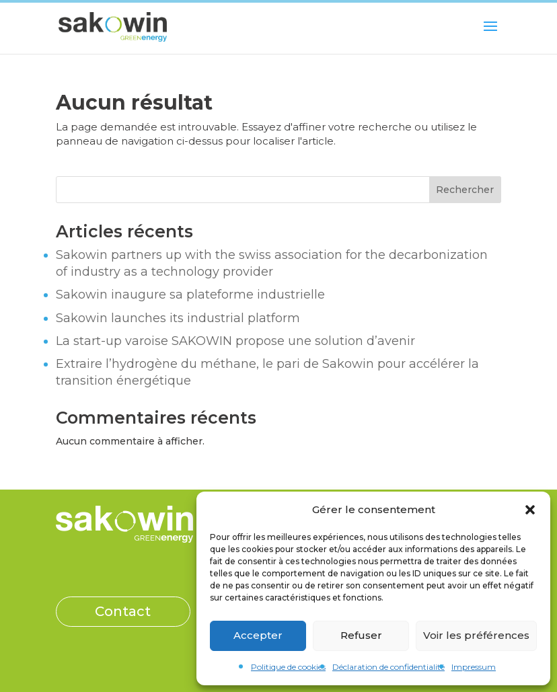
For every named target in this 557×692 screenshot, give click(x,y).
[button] (530, 509)
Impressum (473, 667)
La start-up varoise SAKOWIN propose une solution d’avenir (235, 341)
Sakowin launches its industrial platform (178, 318)
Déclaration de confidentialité (388, 667)
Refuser (361, 635)
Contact (123, 611)
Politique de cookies (288, 667)
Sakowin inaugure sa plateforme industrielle (190, 294)
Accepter (258, 635)
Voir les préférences (476, 635)
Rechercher (465, 190)
